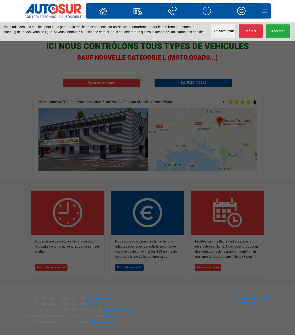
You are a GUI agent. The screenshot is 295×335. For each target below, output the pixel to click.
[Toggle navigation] (264, 11)
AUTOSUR (93, 304)
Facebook (110, 316)
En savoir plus (224, 31)
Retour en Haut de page (253, 298)
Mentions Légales (248, 303)
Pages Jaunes (102, 321)
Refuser (250, 31)
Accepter (278, 31)
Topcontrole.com (98, 298)
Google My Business (118, 310)
